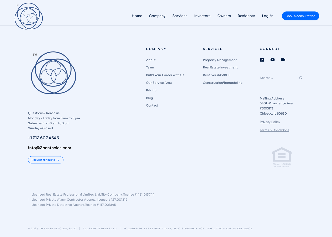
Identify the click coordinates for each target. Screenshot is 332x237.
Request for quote (45, 160)
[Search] (301, 78)
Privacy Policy (270, 122)
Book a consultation (300, 16)
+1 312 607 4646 (43, 138)
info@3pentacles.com (49, 148)
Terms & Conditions (274, 130)
